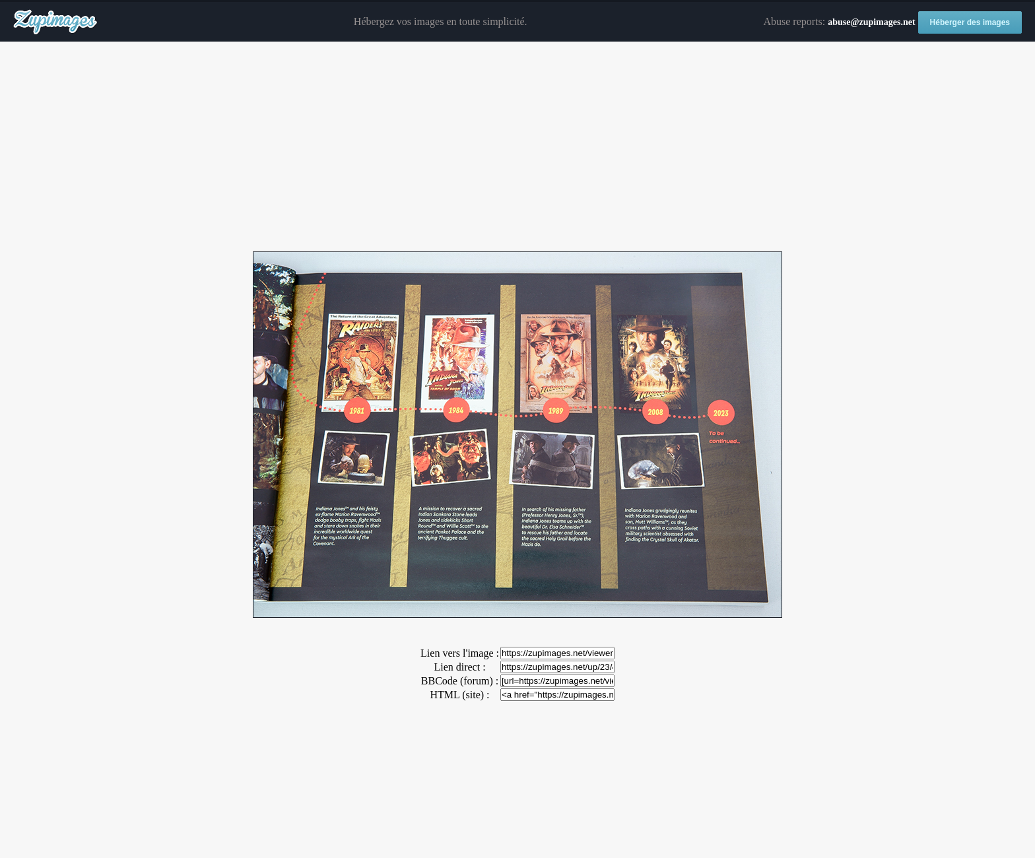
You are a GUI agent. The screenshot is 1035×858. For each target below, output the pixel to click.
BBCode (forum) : (459, 680)
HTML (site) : (459, 694)
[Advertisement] (517, 147)
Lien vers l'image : (459, 653)
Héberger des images (970, 22)
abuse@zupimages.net (871, 22)
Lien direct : (459, 667)
